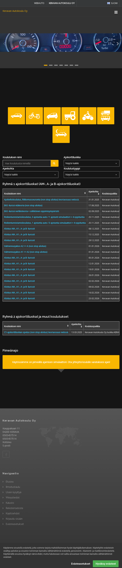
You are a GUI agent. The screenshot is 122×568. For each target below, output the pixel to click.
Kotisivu (7, 442)
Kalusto (9, 502)
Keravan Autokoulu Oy (15, 10)
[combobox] (92, 163)
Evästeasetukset (14, 524)
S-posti (6, 445)
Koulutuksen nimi (12, 157)
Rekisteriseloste (14, 508)
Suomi (112, 3)
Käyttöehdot (12, 513)
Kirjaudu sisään (13, 518)
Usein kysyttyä (13, 492)
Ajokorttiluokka (72, 157)
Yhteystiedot (12, 497)
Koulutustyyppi (72, 168)
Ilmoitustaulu (12, 486)
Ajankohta (8, 168)
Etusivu (9, 481)
